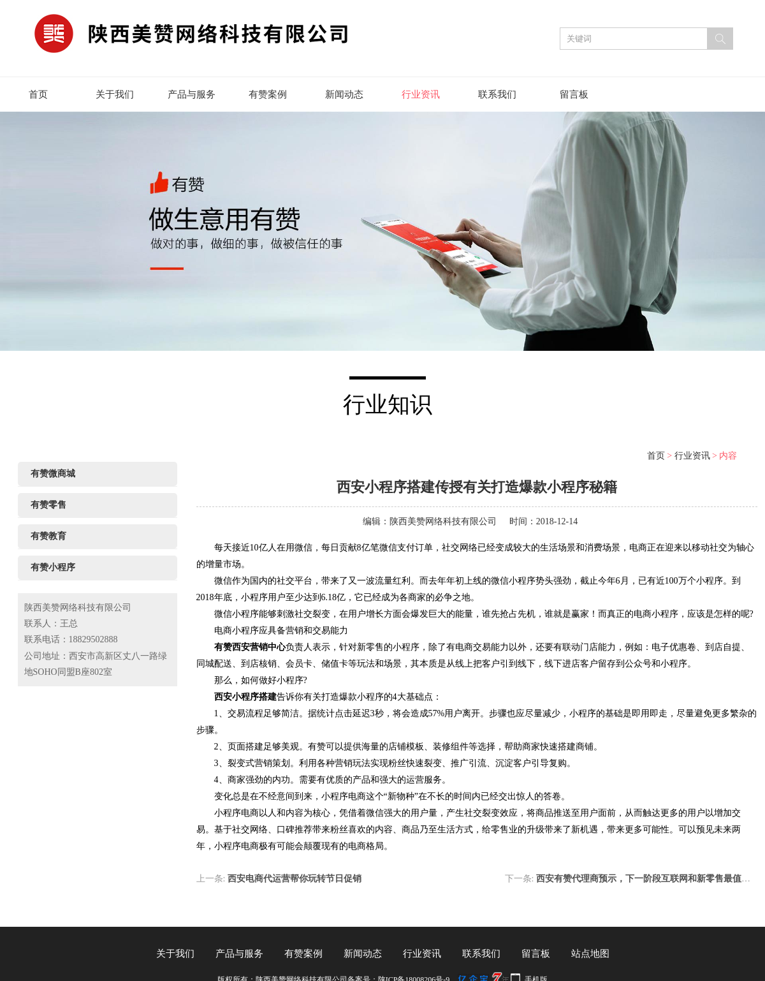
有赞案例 (268, 94)
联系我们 (497, 94)
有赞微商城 (53, 473)
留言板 (574, 94)
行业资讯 (421, 94)
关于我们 (115, 94)
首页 (38, 94)
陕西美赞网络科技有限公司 (443, 521)
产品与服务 (191, 94)
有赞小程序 (53, 567)
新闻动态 (344, 94)
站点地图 (590, 953)
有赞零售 (48, 505)
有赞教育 (48, 536)
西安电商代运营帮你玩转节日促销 (294, 878)
